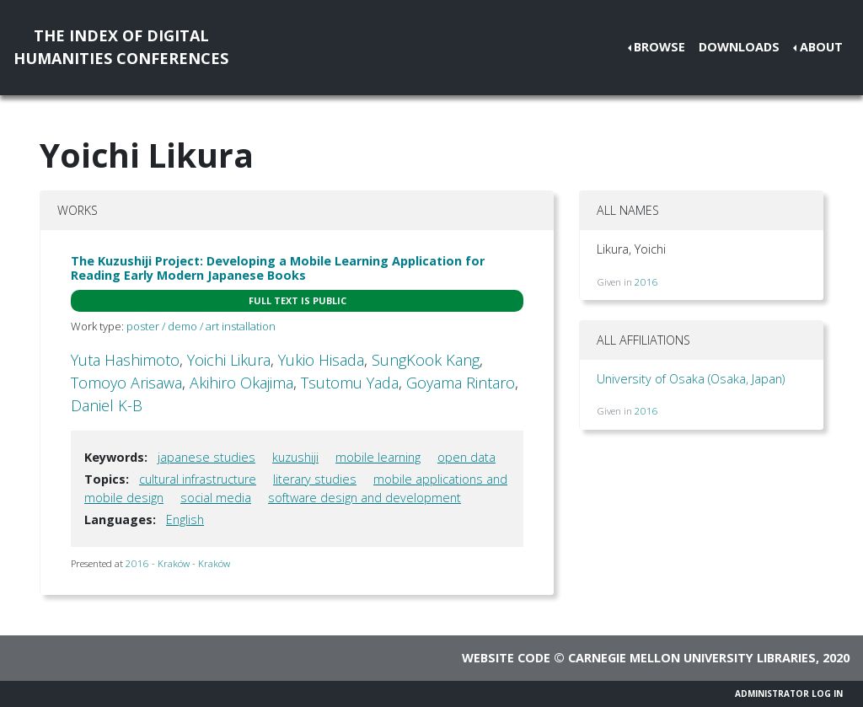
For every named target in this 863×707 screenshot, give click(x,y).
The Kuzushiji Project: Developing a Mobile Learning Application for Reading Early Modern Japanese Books (278, 268)
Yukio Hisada (321, 360)
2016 (646, 282)
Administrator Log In (789, 693)
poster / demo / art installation (201, 326)
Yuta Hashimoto (125, 360)
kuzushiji (295, 457)
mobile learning (378, 457)
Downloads (739, 47)
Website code (506, 658)
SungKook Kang (426, 360)
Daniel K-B (106, 405)
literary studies (314, 479)
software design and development (364, 498)
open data (466, 457)
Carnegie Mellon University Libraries (692, 658)
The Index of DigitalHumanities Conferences (120, 46)
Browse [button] (659, 47)
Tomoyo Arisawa (126, 382)
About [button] (821, 47)
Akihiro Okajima (241, 382)
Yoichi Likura (229, 360)
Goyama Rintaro (460, 382)
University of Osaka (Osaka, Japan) (691, 379)
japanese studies (206, 457)
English (185, 520)
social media (215, 498)
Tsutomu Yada (350, 382)
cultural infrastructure (197, 479)
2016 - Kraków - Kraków (178, 563)
